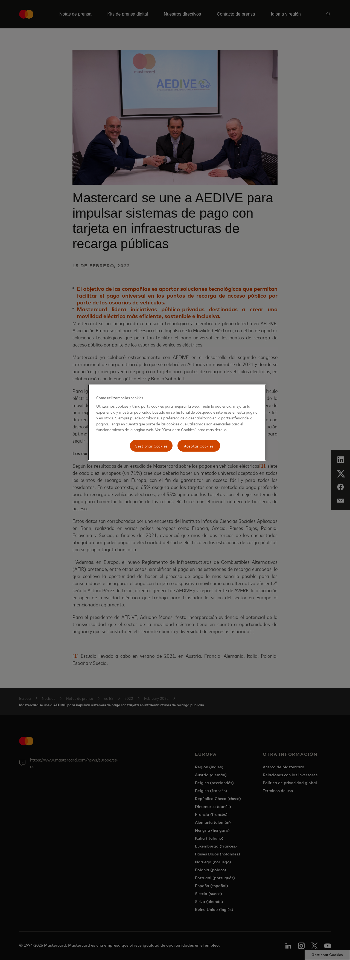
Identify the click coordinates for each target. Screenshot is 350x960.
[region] (177, 422)
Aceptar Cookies (199, 445)
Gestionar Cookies (151, 445)
